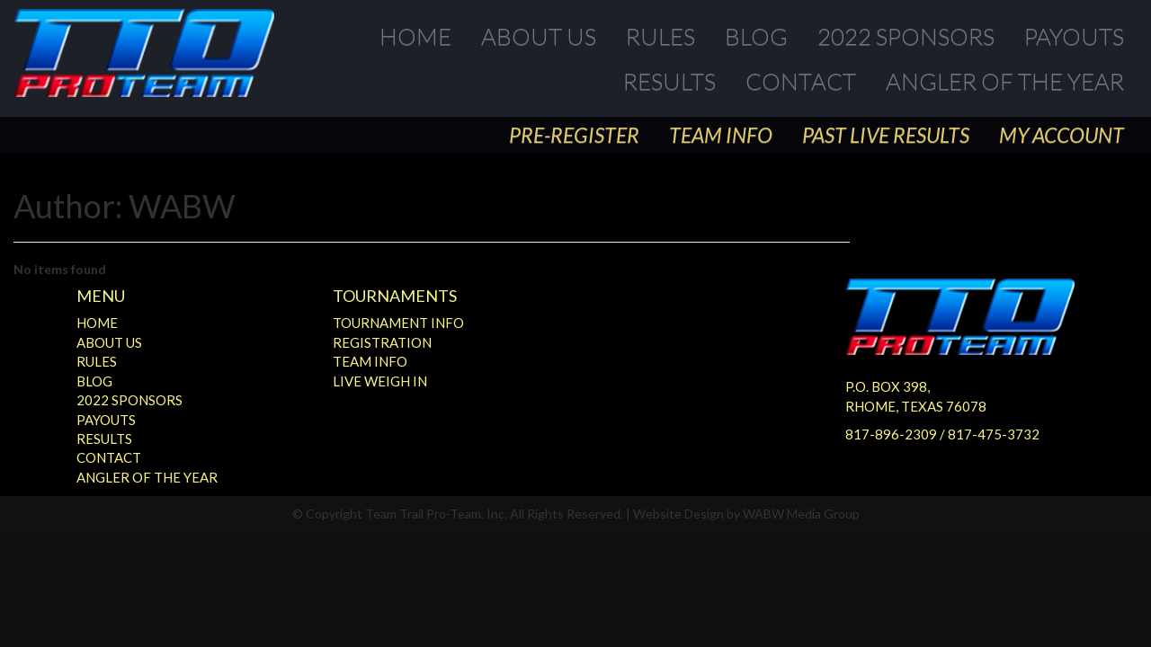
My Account (1061, 134)
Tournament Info (398, 323)
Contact (800, 80)
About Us (538, 36)
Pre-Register (574, 134)
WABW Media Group (801, 513)
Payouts (1074, 36)
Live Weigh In (380, 381)
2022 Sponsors (906, 36)
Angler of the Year (1005, 80)
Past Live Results (885, 134)
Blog (756, 36)
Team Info (720, 134)
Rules (660, 36)
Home (415, 36)
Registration (382, 342)
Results (669, 80)
